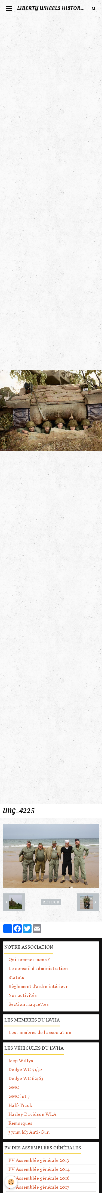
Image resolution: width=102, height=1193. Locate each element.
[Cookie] (11, 1182)
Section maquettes (28, 1004)
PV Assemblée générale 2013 (38, 1160)
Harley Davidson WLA (32, 1114)
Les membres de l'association (39, 1032)
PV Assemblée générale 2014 (39, 1169)
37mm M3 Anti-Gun (29, 1132)
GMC (13, 1087)
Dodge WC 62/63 (25, 1078)
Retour (50, 902)
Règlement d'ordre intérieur (38, 986)
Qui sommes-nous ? (29, 959)
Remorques (20, 1123)
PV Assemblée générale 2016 (39, 1178)
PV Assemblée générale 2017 (38, 1187)
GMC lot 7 (19, 1096)
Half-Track (20, 1105)
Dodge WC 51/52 (25, 1069)
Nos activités (22, 995)
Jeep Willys (20, 1060)
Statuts (16, 977)
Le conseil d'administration (38, 968)
